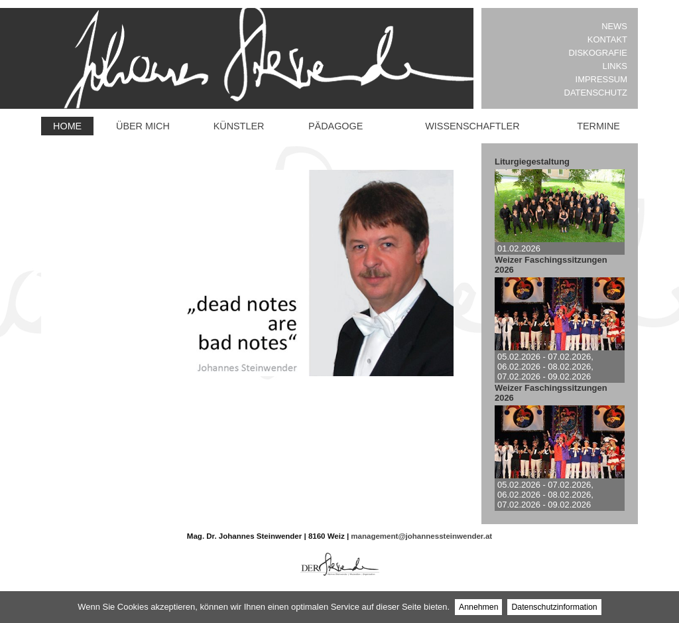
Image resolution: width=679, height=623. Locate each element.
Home (67, 126)
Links (615, 66)
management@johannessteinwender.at (421, 536)
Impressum (601, 79)
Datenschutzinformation (554, 607)
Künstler (239, 126)
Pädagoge (335, 126)
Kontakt (607, 39)
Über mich (143, 126)
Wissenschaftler (472, 126)
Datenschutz (595, 93)
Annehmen (478, 607)
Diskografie (597, 53)
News (614, 26)
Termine (598, 126)
